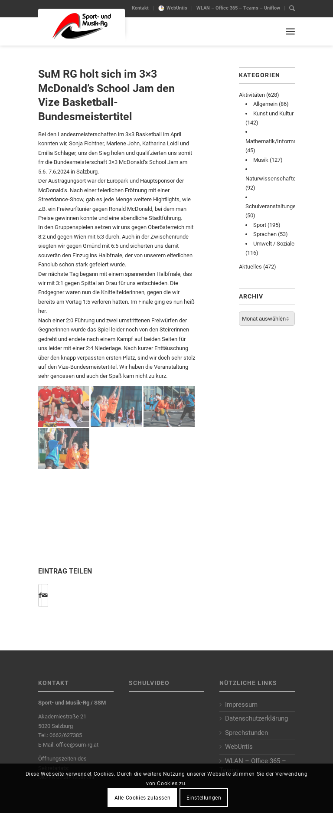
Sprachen (265, 234)
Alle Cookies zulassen (142, 798)
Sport (259, 225)
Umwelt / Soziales (275, 243)
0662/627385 (65, 735)
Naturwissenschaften (272, 178)
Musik (260, 160)
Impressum (241, 704)
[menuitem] (140, 8)
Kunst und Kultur (273, 113)
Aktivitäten (252, 95)
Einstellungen (204, 798)
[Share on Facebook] (40, 595)
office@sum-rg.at (77, 744)
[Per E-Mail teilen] (45, 595)
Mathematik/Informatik (274, 141)
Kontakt (140, 8)
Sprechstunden (246, 733)
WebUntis (176, 8)
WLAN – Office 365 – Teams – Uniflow (238, 8)
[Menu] (290, 31)
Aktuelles (250, 266)
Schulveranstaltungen (272, 206)
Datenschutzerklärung (256, 718)
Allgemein (265, 104)
